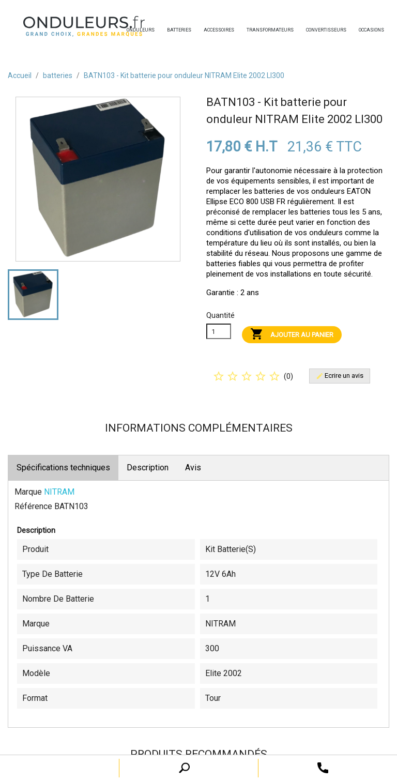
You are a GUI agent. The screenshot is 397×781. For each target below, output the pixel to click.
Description (148, 467)
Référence (33, 506)
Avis (193, 467)
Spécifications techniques (63, 467)
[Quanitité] (218, 331)
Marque (28, 492)
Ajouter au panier (291, 334)
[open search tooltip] (322, 767)
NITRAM (59, 492)
